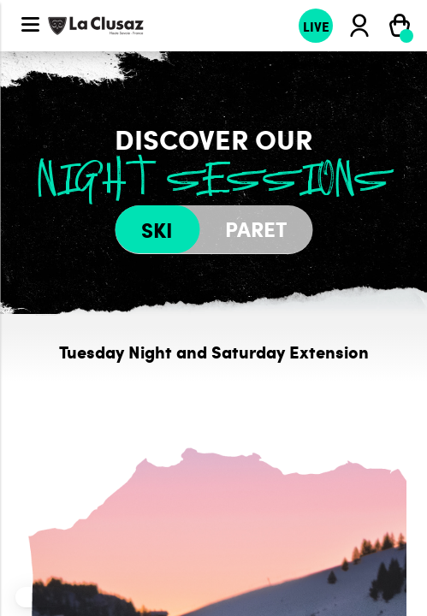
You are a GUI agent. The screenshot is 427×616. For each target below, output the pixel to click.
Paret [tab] (256, 228)
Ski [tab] (157, 229)
